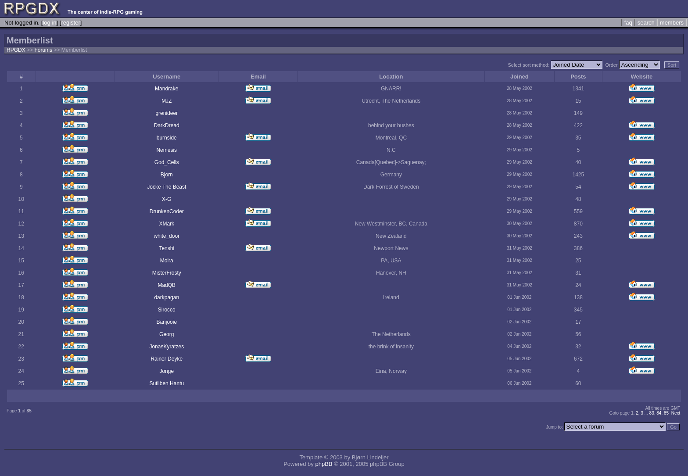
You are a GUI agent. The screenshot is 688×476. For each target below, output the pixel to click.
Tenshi (166, 248)
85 (666, 413)
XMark (166, 224)
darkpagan (166, 297)
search (646, 22)
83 (651, 413)
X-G (166, 199)
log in (49, 22)
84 (658, 413)
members (672, 22)
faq (628, 22)
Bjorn (167, 175)
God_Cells (166, 162)
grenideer (166, 113)
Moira (166, 261)
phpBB (323, 464)
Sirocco (167, 310)
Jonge (166, 371)
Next (676, 413)
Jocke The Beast (166, 187)
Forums (43, 50)
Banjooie (166, 322)
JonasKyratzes (166, 347)
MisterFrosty (166, 273)
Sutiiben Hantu (166, 383)
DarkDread (166, 125)
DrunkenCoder (167, 211)
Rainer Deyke (166, 359)
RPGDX (16, 50)
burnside (167, 138)
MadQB (167, 285)
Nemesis (166, 150)
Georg (166, 334)
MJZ (166, 101)
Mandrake (166, 89)
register (70, 22)
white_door (166, 236)
